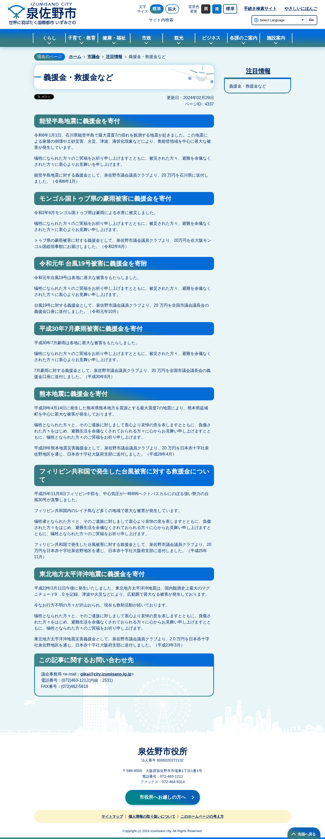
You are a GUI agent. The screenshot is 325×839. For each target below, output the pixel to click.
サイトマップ (112, 816)
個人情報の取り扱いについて (151, 816)
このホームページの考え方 (202, 816)
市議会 (93, 56)
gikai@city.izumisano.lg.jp (105, 674)
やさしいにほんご (300, 8)
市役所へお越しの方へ (163, 797)
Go (311, 20)
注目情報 (114, 56)
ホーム (75, 56)
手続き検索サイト (260, 8)
